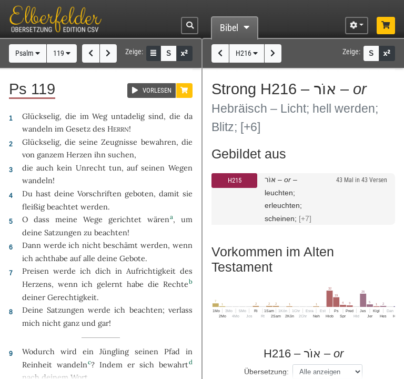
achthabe (51, 258)
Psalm (27, 53)
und (89, 323)
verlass (180, 310)
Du (27, 193)
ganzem (50, 154)
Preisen (35, 271)
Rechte (175, 284)
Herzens (37, 284)
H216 (247, 53)
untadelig (128, 116)
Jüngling (114, 351)
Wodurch (38, 351)
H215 (234, 180)
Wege (93, 219)
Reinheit (37, 365)
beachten (110, 232)
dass (41, 219)
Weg (99, 116)
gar (103, 323)
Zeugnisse (119, 142)
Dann (31, 245)
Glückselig (40, 116)
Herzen (79, 154)
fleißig (33, 207)
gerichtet (125, 219)
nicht (91, 245)
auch (45, 168)
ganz (71, 323)
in (189, 351)
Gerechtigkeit (72, 297)
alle (89, 258)
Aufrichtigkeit (151, 271)
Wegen (180, 168)
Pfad (172, 351)
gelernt (110, 284)
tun (115, 168)
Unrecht (91, 168)
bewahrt (173, 365)
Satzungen (63, 232)
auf (75, 258)
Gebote (132, 258)
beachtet (62, 207)
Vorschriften (99, 193)
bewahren (158, 142)
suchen (121, 154)
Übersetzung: (266, 371)
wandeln (37, 129)
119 (61, 53)
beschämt (120, 245)
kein (64, 168)
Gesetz (78, 129)
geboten (139, 193)
